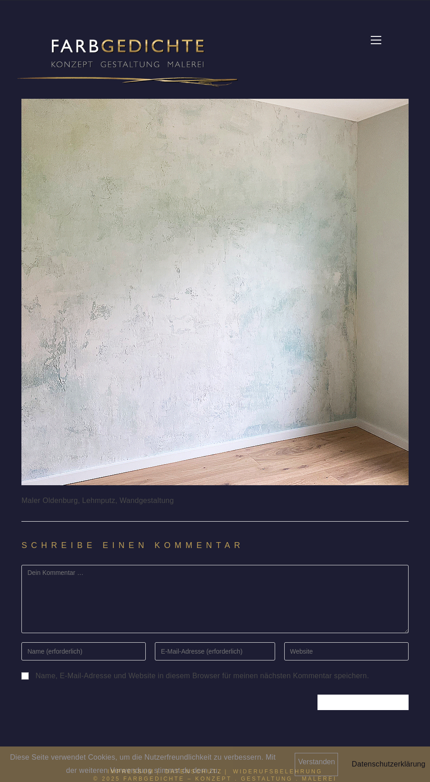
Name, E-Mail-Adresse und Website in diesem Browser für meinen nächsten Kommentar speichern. (202, 676)
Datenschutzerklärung (388, 764)
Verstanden (316, 762)
